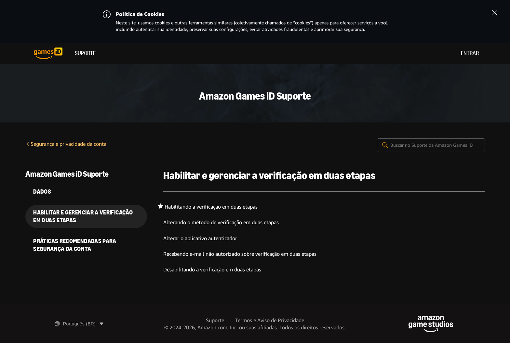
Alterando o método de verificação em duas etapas (221, 222)
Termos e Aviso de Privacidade (269, 320)
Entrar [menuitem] (470, 53)
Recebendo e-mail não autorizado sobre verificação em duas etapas (239, 254)
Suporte (85, 53)
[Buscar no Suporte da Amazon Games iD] (431, 145)
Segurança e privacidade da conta (65, 144)
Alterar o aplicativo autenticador (200, 238)
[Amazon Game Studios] (431, 324)
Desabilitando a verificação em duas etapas (212, 269)
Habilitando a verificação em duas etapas (211, 206)
